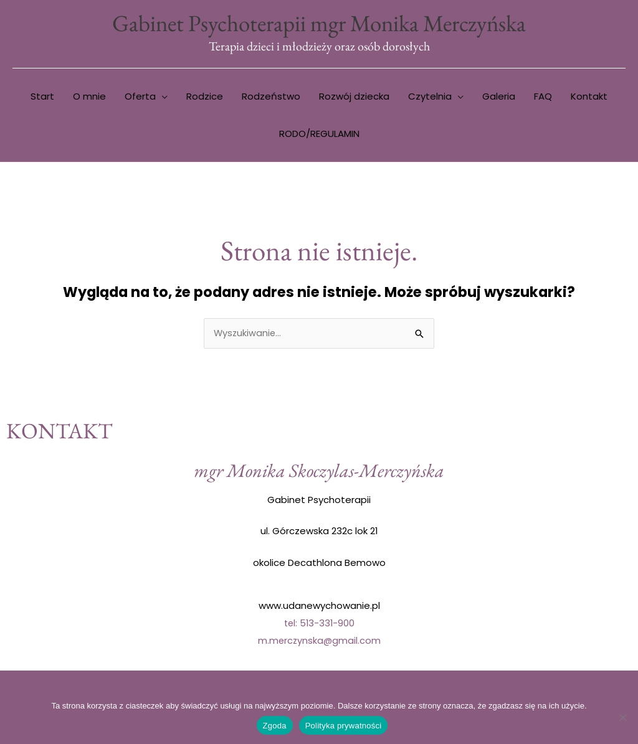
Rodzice (204, 97)
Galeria (498, 97)
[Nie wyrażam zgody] (622, 717)
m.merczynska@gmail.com (319, 641)
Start (42, 97)
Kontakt (589, 97)
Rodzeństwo (271, 97)
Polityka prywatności (343, 725)
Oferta (140, 97)
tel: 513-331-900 (319, 624)
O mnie (89, 97)
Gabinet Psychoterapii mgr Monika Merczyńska (319, 23)
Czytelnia (430, 97)
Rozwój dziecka (354, 97)
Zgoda (275, 725)
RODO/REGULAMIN (319, 134)
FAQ (543, 97)
